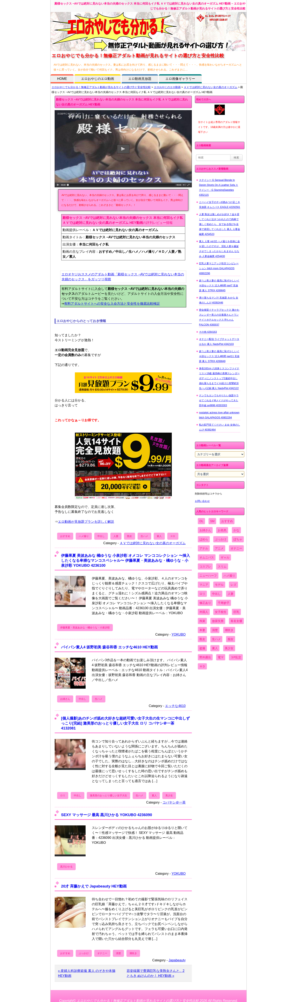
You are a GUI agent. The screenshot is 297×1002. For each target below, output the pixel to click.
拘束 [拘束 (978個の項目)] (202, 621)
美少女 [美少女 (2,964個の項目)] (229, 648)
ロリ (62, 795)
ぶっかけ (84, 953)
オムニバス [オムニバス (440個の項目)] (206, 557)
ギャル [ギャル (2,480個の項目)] (225, 557)
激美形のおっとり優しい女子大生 (108, 795)
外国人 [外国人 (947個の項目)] (203, 612)
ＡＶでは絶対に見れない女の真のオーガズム (210, 87)
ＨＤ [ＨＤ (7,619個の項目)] (202, 666)
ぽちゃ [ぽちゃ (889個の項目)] (237, 539)
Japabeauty (177, 960)
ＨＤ (172, 536)
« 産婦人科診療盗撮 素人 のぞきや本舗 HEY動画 (86, 973)
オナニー (102, 953)
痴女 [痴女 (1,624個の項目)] (230, 639)
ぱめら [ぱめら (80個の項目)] (203, 539)
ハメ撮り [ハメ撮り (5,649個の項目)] (229, 575)
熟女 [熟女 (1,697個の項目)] (202, 639)
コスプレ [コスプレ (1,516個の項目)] (205, 566)
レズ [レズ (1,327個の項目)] (233, 584)
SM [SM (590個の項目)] (212, 521)
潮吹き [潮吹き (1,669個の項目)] (229, 630)
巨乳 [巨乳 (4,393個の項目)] (236, 612)
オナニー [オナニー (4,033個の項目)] (236, 548)
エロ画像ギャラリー (180, 78)
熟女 (129, 536)
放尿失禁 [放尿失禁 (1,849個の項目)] (218, 621)
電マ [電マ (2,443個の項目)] (221, 657)
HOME (62, 78)
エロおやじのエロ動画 (97, 78)
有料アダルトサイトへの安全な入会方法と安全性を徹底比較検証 (112, 303)
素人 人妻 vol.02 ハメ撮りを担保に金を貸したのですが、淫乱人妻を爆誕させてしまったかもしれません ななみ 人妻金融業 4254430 (219, 249)
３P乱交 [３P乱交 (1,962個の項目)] (236, 657)
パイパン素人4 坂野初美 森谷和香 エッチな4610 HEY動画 (109, 647)
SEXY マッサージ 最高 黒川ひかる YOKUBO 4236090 (106, 815)
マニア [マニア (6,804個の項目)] (203, 584)
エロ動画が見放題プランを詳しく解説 (86, 521)
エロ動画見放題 (139, 78)
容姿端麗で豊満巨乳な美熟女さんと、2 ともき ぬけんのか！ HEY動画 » (156, 973)
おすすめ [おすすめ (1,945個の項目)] (227, 521)
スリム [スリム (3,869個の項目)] (222, 566)
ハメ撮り (84, 536)
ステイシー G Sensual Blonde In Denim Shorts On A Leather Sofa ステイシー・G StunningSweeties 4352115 (218, 187)
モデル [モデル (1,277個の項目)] (219, 584)
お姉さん (65, 699)
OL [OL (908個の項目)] (201, 521)
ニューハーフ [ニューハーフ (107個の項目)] (208, 575)
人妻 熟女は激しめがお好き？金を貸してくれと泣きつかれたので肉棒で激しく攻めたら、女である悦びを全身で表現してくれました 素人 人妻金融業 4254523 (219, 224)
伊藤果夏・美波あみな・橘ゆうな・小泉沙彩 (85, 627)
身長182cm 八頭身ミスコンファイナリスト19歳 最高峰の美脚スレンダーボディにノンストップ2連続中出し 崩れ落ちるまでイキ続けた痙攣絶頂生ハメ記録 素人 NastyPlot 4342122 (219, 378)
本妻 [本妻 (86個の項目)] (202, 630)
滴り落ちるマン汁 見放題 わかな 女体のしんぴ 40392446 (218, 300)
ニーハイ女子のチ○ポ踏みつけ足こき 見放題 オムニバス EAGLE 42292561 (219, 205)
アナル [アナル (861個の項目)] (203, 548)
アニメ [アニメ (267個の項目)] (219, 548)
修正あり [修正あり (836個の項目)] (205, 602)
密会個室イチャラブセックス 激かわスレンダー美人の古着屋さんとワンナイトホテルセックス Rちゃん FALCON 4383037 (219, 317)
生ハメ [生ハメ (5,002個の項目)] (216, 639)
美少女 (169, 795)
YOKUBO (179, 634)
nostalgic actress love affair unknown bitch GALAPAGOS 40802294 (219, 415)
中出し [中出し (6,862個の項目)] (216, 593)
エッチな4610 (175, 706)
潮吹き (133, 953)
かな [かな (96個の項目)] (236, 530)
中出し (101, 536)
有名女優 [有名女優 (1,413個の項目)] (236, 621)
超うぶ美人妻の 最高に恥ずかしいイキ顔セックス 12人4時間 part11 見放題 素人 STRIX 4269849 (219, 356)
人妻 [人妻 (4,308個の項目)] (230, 593)
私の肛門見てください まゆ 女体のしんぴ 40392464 (219, 427)
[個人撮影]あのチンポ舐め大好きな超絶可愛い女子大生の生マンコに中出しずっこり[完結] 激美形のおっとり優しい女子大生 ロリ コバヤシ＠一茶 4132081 (125, 723)
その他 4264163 (208, 331)
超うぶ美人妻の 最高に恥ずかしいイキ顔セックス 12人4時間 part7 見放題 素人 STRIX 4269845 (219, 285)
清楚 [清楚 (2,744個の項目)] (215, 630)
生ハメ (144, 536)
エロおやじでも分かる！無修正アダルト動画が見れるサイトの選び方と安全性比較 (101, 87)
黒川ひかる (66, 866)
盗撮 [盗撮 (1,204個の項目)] (202, 648)
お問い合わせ (202, 501)
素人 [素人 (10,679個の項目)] (215, 648)
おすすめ (65, 536)
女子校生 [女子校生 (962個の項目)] (220, 612)
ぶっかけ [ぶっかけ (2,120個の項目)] (220, 539)
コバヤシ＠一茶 (174, 802)
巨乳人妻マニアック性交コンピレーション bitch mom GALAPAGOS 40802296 (219, 268)
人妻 (115, 536)
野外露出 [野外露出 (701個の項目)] (205, 657)
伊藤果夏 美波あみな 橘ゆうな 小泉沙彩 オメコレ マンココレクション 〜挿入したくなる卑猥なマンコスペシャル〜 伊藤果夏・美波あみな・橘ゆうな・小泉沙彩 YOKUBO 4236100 (125, 560)
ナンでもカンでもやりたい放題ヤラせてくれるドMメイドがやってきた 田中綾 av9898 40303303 (219, 400)
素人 (159, 536)
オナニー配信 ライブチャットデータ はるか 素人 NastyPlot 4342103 (219, 342)
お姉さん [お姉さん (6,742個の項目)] (205, 530)
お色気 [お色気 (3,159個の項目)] (222, 530)
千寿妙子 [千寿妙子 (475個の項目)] (223, 602)
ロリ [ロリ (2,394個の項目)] (202, 593)
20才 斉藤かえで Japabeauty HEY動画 (94, 886)
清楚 (118, 953)
